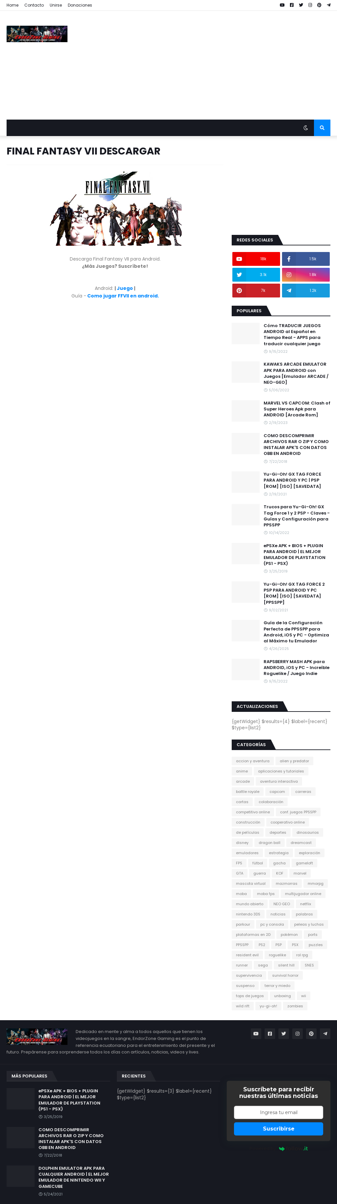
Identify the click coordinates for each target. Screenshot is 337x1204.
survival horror (285, 975)
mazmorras (287, 883)
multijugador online (303, 893)
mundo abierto (249, 904)
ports (313, 934)
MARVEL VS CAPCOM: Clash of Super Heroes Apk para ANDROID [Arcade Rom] (297, 409)
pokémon (289, 934)
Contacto (34, 5)
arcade (243, 781)
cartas (242, 801)
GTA (239, 873)
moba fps (266, 893)
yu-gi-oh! (268, 1006)
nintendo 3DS (248, 914)
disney (242, 842)
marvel (300, 873)
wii (303, 995)
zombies (295, 1006)
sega (263, 965)
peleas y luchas (309, 924)
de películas (247, 832)
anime (242, 771)
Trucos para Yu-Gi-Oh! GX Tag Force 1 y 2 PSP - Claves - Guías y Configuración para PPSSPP (297, 516)
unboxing (282, 995)
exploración (309, 852)
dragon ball (269, 842)
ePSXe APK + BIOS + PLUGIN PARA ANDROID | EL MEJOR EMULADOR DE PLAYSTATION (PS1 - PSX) (294, 555)
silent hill (286, 965)
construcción (248, 822)
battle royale (247, 791)
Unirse (56, 5)
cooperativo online (288, 822)
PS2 (262, 944)
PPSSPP (242, 944)
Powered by (278, 1148)
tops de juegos (250, 995)
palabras (304, 914)
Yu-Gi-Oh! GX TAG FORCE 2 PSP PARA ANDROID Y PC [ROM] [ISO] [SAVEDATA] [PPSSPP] (294, 593)
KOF (279, 873)
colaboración (271, 801)
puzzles (316, 944)
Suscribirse (279, 1129)
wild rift (242, 1006)
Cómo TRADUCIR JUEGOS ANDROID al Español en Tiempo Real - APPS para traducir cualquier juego (292, 335)
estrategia (279, 852)
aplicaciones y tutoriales (281, 771)
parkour (243, 924)
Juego (125, 288)
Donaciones (80, 5)
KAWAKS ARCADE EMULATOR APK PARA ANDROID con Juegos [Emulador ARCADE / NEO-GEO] (296, 373)
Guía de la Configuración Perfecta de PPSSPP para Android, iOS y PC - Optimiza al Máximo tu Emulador (296, 632)
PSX (295, 944)
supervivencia (249, 975)
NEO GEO (281, 904)
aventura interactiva (279, 781)
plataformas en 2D (253, 934)
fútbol (257, 863)
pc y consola (272, 924)
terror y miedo (277, 985)
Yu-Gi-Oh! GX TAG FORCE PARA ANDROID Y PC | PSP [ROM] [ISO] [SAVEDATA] (292, 480)
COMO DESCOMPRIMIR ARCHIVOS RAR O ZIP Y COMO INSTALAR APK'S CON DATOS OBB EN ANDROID (296, 445)
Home (12, 5)
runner (242, 965)
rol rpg (302, 955)
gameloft (304, 863)
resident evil (247, 955)
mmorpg (316, 883)
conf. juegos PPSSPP (298, 812)
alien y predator (294, 761)
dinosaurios (308, 832)
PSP (278, 944)
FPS (239, 863)
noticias (278, 914)
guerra (259, 873)
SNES (309, 965)
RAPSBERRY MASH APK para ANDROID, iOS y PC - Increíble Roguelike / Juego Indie (296, 668)
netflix (305, 904)
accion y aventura (253, 761)
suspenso (245, 985)
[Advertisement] (210, 65)
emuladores (247, 852)
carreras (303, 791)
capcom (277, 791)
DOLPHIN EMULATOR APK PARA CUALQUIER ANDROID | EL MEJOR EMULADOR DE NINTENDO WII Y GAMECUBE (74, 1177)
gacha (279, 863)
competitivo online (253, 812)
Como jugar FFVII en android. (123, 296)
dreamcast (301, 842)
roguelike (277, 955)
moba (241, 893)
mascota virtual (251, 883)
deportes (278, 832)
